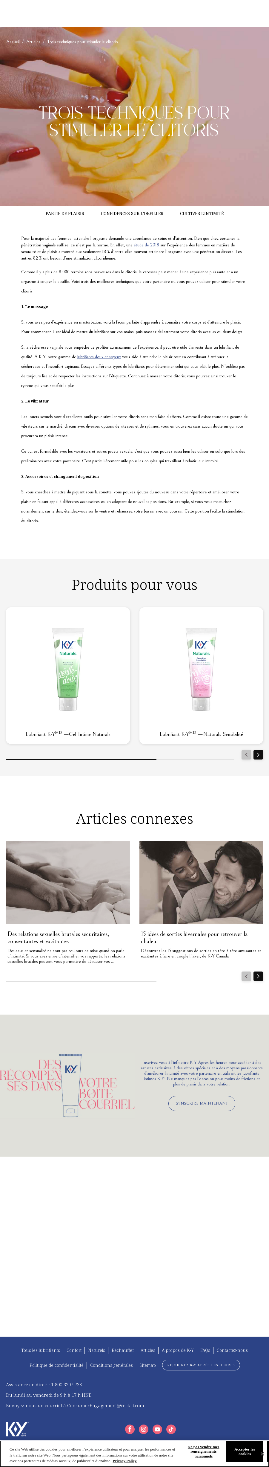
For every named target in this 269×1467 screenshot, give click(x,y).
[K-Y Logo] (17, 1429)
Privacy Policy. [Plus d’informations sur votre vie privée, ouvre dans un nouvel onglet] (125, 1461)
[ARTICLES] (97, 13)
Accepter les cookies (244, 1451)
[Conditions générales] (111, 1365)
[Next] (258, 755)
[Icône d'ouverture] (257, 13)
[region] (134, 1453)
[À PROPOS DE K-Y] (135, 13)
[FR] (243, 13)
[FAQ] (159, 13)
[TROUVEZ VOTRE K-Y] (56, 13)
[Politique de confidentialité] (56, 1365)
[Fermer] (262, 1453)
